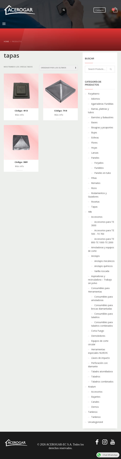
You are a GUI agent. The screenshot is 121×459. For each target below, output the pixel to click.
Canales (95, 401)
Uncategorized (95, 421)
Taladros (95, 376)
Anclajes (95, 255)
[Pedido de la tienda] (58, 67)
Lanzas (94, 152)
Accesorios (96, 216)
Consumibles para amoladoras (102, 298)
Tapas (94, 206)
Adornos (95, 98)
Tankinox (92, 411)
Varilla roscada (101, 271)
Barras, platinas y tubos (98, 110)
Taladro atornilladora (102, 371)
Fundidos (99, 167)
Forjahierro (93, 93)
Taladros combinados (102, 381)
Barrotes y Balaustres (102, 117)
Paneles (95, 157)
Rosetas (95, 201)
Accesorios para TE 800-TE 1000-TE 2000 (102, 240)
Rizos (94, 188)
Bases (94, 122)
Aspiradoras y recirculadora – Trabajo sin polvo (100, 280)
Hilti (90, 211)
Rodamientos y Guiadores (97, 195)
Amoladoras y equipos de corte (101, 249)
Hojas (94, 147)
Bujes (94, 132)
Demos (95, 406)
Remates (95, 183)
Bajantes (95, 396)
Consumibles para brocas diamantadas (102, 307)
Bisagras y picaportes (102, 127)
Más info (19, 114)
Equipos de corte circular (98, 342)
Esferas (95, 137)
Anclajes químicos (103, 266)
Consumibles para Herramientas (98, 290)
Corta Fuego (97, 330)
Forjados (99, 162)
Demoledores (98, 335)
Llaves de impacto (100, 357)
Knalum (92, 386)
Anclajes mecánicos (104, 260)
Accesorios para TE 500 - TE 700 (102, 232)
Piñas (94, 177)
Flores (94, 142)
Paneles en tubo (102, 172)
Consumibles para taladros (102, 315)
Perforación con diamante (98, 364)
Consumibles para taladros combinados (102, 324)
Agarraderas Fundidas (102, 103)
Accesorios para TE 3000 (102, 223)
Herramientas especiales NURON (97, 351)
